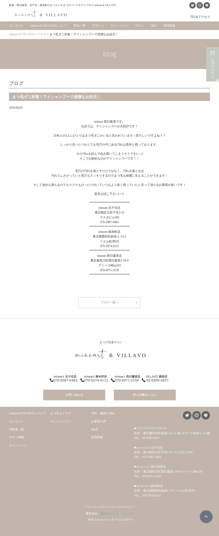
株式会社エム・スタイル (117, 513)
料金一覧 (80, 25)
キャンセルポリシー (122, 506)
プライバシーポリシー (97, 506)
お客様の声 (98, 421)
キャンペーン (120, 25)
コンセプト (16, 25)
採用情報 (169, 25)
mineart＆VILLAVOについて (48, 25)
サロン (139, 25)
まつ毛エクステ (60, 413)
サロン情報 (16, 437)
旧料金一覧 (16, 429)
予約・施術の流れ (103, 413)
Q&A (153, 25)
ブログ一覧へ (109, 302)
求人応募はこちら (145, 394)
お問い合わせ (74, 394)
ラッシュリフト (60, 421)
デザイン (98, 25)
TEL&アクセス (200, 16)
